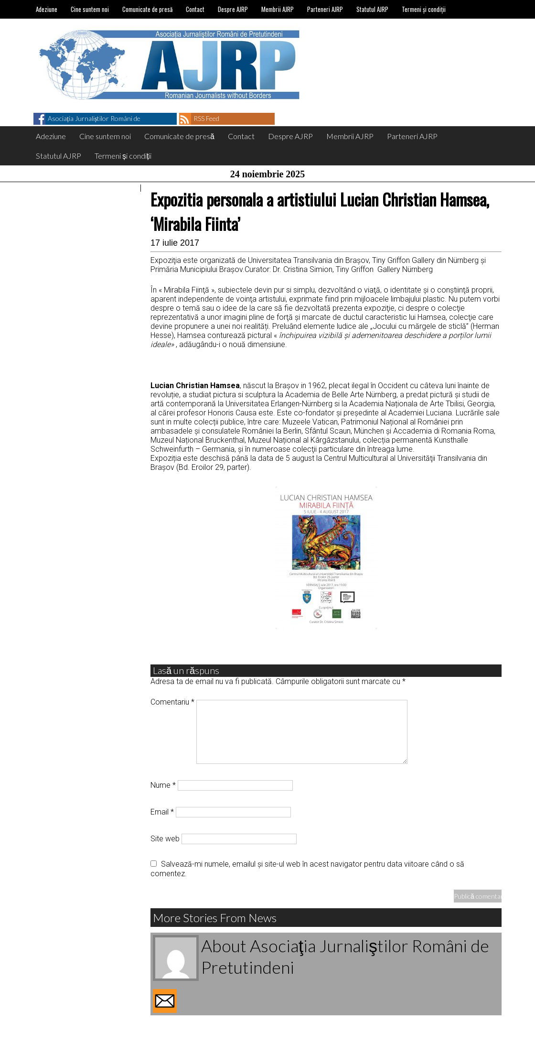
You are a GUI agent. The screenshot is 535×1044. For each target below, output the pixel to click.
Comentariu (172, 702)
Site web (165, 838)
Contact (195, 9)
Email (162, 811)
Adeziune (46, 9)
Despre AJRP (233, 9)
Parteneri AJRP (325, 9)
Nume (163, 785)
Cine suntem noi (90, 9)
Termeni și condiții (424, 9)
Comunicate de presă (147, 9)
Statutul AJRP (372, 9)
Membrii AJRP (277, 9)
